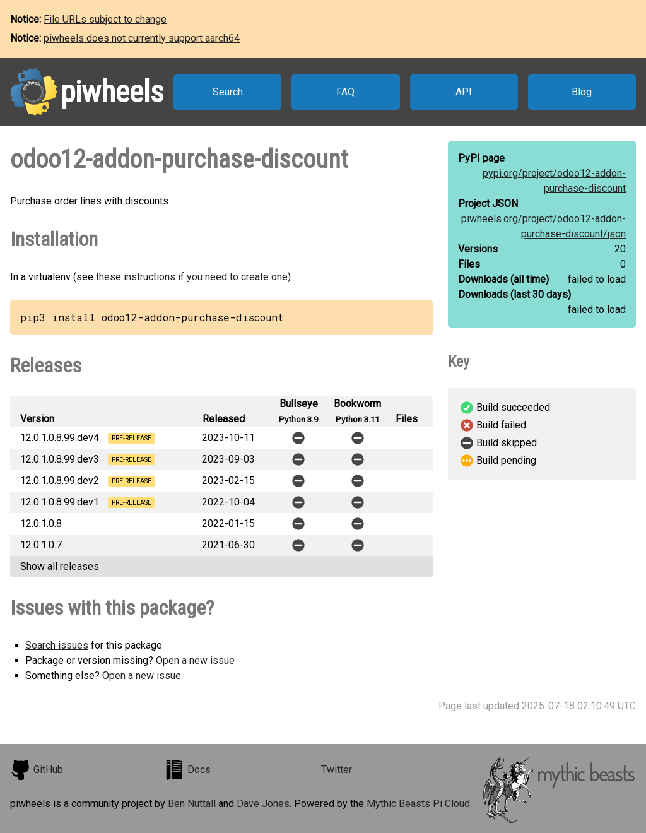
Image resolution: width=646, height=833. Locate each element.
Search (228, 92)
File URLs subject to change (105, 19)
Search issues (56, 645)
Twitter (336, 770)
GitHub (36, 770)
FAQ (345, 92)
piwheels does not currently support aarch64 (142, 38)
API (463, 92)
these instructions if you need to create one (192, 277)
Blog (582, 92)
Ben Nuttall (192, 804)
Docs (187, 770)
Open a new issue (195, 660)
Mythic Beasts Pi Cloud (418, 804)
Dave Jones (263, 804)
